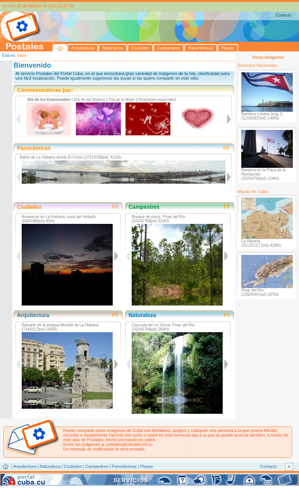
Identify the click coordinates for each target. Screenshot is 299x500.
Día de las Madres (89, 99)
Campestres (96, 466)
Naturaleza (50, 466)
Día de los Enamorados (48, 99)
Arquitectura (24, 466)
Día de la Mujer (122, 99)
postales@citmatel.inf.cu (129, 444)
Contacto (283, 15)
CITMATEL (183, 475)
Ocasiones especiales (157, 99)
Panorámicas (124, 466)
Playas (146, 466)
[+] (226, 147)
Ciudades (73, 466)
